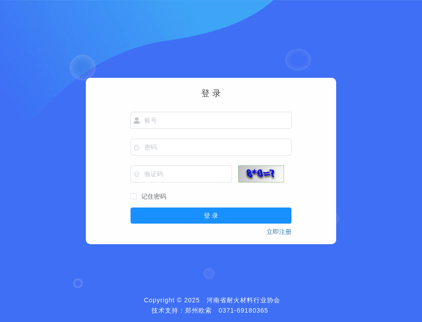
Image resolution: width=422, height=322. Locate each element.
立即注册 (278, 231)
